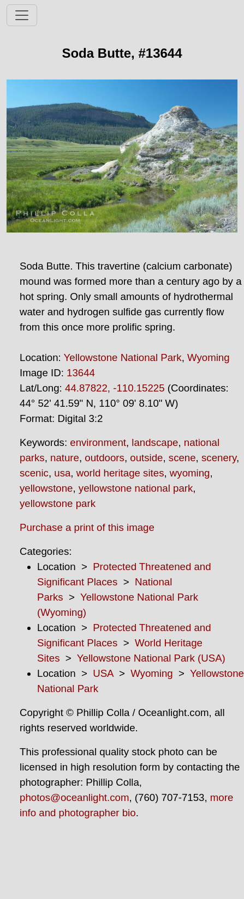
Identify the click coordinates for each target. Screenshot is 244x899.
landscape (155, 442)
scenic (34, 473)
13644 (81, 372)
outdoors (104, 457)
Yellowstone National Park (123, 357)
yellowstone (46, 488)
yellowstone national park (136, 488)
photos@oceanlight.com (74, 797)
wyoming (190, 473)
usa (62, 473)
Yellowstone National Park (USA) (151, 658)
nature (64, 457)
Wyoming (208, 357)
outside (146, 457)
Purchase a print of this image (87, 527)
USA (103, 673)
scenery (218, 457)
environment (98, 442)
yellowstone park (58, 503)
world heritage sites (120, 473)
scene (182, 457)
